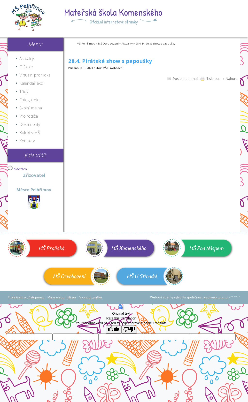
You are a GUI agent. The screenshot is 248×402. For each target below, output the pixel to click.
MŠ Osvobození (108, 43)
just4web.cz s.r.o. (215, 297)
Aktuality (127, 43)
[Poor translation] (129, 330)
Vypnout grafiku (90, 297)
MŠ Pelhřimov (86, 43)
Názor (72, 297)
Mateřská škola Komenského (113, 12)
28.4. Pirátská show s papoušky (155, 43)
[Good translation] (113, 330)
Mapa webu (55, 297)
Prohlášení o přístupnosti (26, 297)
